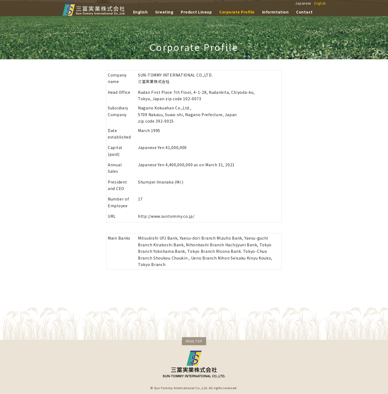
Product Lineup (196, 11)
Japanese (303, 3)
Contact (304, 11)
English (320, 3)
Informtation (275, 11)
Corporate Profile (236, 11)
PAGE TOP (194, 341)
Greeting (164, 11)
